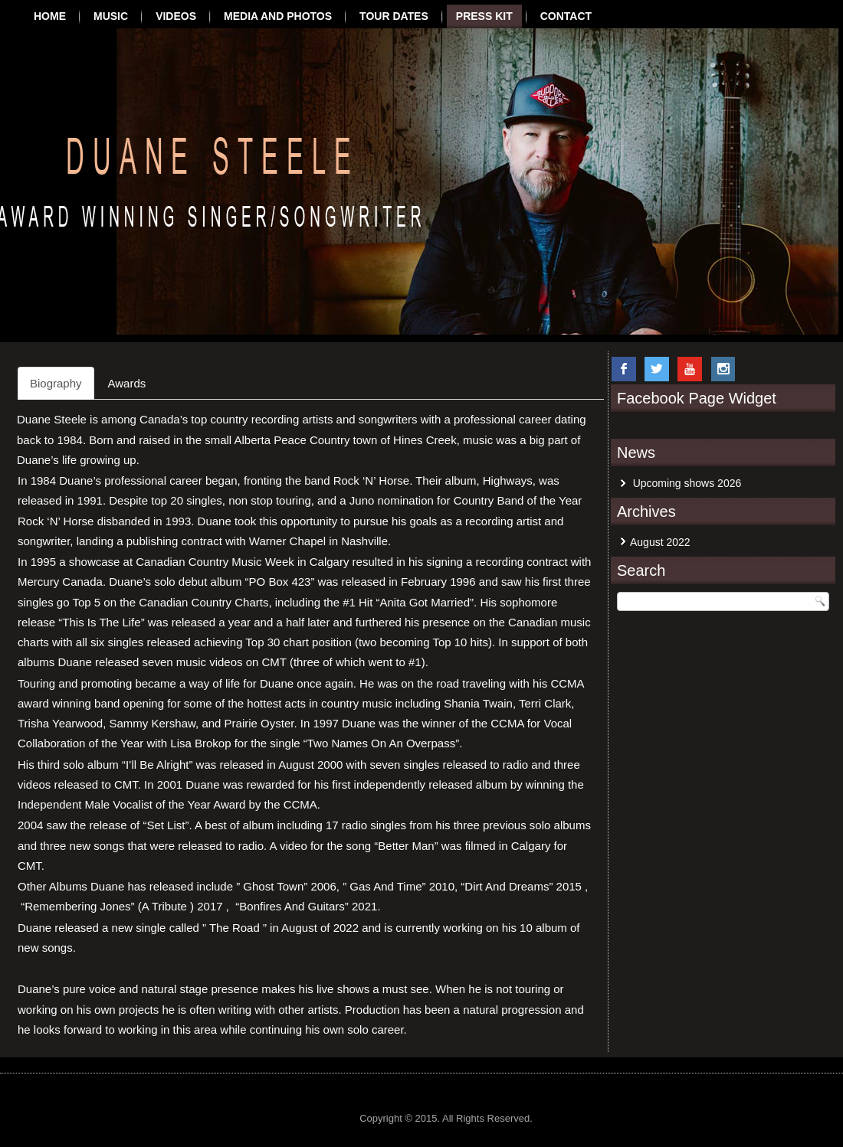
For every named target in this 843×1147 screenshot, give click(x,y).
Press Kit (484, 16)
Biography (56, 383)
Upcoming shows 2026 (687, 483)
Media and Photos (278, 16)
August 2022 (660, 542)
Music (110, 16)
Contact (566, 16)
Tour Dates (393, 16)
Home (50, 16)
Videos (176, 16)
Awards (127, 383)
